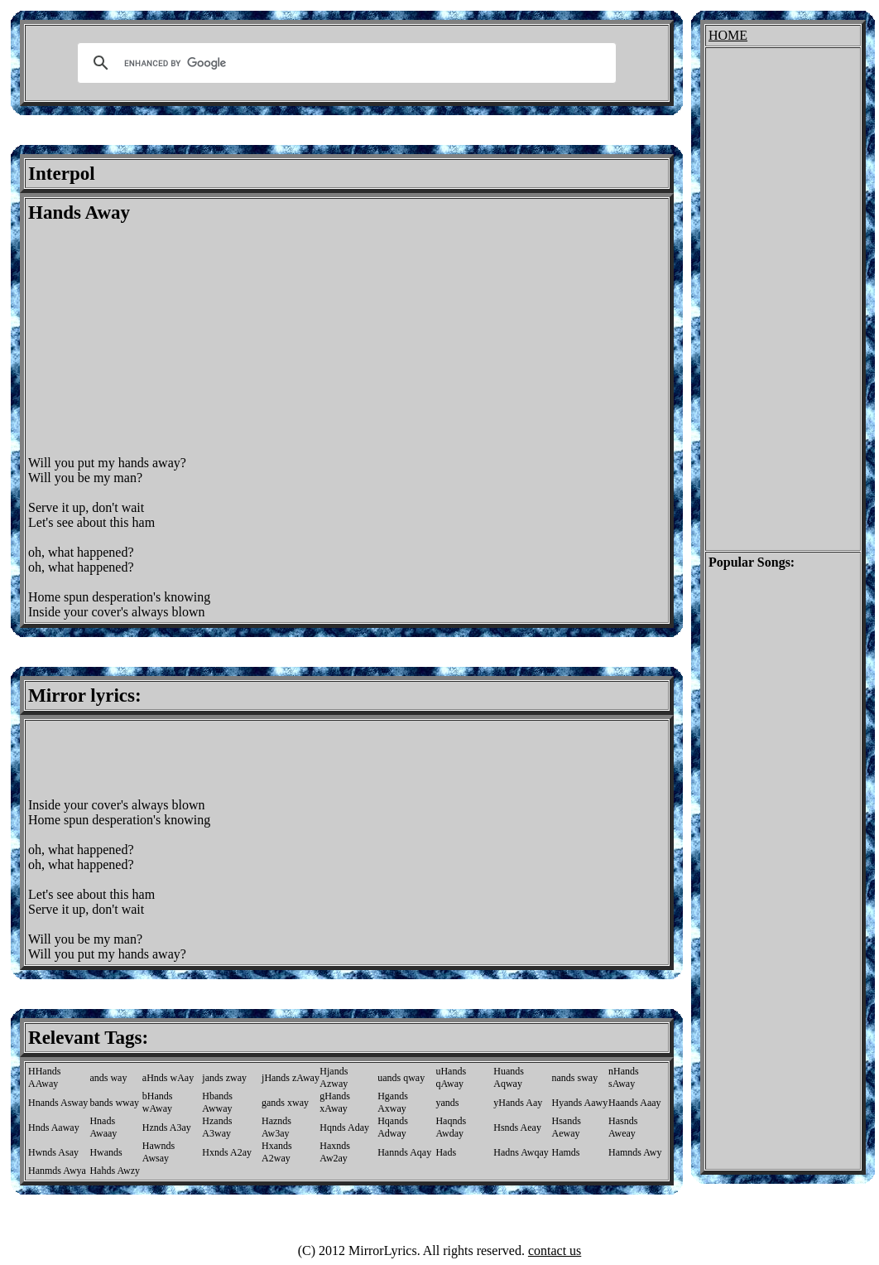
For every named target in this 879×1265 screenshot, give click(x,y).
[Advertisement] (167, 340)
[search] (344, 63)
